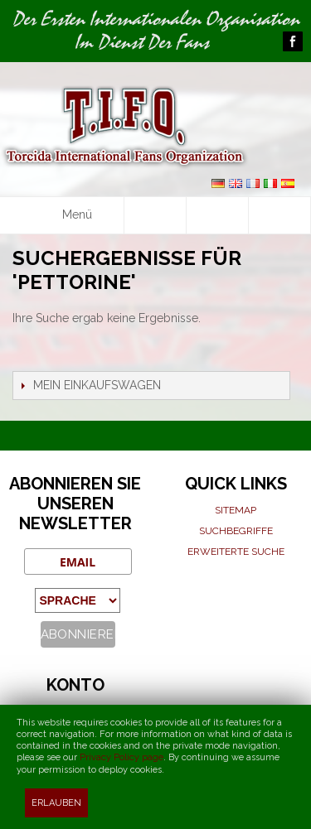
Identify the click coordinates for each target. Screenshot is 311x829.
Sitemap (235, 510)
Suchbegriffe (236, 531)
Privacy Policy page (121, 757)
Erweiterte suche (235, 551)
